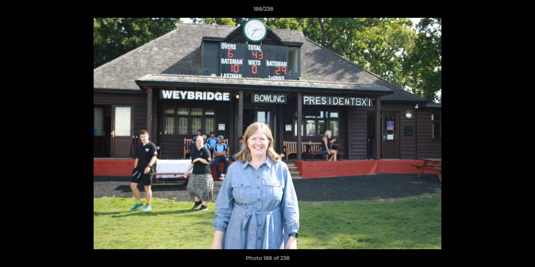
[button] (503, 10)
